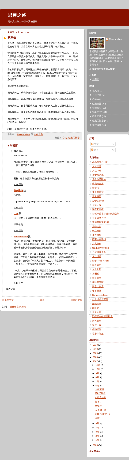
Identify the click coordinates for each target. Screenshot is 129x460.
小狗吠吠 (96, 329)
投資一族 (96, 325)
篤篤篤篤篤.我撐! (100, 222)
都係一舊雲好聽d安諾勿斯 (105, 214)
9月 (98, 373)
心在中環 (96, 95)
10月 (98, 369)
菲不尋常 (96, 291)
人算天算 (96, 166)
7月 (98, 381)
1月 (98, 440)
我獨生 (98, 406)
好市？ (98, 402)
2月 (98, 436)
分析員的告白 (99, 252)
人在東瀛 (99, 389)
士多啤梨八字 (99, 218)
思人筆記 (96, 196)
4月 (98, 427)
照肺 (97, 418)
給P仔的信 (100, 393)
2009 (95, 353)
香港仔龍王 (98, 334)
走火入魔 (96, 312)
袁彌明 (95, 274)
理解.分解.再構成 (100, 261)
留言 (95, 150)
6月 (98, 386)
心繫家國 (96, 103)
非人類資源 (98, 192)
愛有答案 (96, 278)
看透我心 (96, 108)
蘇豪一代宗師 (99, 239)
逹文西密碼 (98, 175)
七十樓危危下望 (100, 299)
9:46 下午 (18, 207)
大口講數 (96, 256)
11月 (98, 365)
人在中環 (96, 171)
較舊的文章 (76, 300)
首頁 (42, 300)
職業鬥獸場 (73, 138)
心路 (64, 138)
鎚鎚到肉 (96, 303)
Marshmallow (21, 236)
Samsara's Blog (100, 295)
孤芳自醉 (96, 235)
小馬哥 (95, 91)
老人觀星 (96, 321)
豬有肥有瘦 (98, 209)
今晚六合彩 (100, 397)
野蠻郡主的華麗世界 (102, 316)
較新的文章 (8, 300)
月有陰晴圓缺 (99, 179)
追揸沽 (95, 188)
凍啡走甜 (96, 226)
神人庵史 (96, 265)
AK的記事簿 (98, 201)
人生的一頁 (100, 410)
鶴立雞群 (96, 231)
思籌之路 (17, 15)
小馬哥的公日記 (100, 162)
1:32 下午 (18, 230)
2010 (95, 349)
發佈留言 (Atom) (18, 307)
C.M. (16, 213)
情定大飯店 (98, 286)
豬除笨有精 (98, 282)
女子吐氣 (96, 269)
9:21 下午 (18, 184)
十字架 (95, 79)
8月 (98, 377)
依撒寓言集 (98, 183)
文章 (95, 144)
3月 (98, 432)
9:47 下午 (18, 283)
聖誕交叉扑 (98, 112)
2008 (95, 357)
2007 (95, 361)
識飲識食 (96, 125)
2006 (95, 445)
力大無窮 (96, 243)
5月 (98, 423)
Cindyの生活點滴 (100, 248)
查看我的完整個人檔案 (103, 69)
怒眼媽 (95, 308)
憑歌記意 (96, 116)
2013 (95, 345)
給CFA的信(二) (102, 414)
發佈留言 (10, 289)
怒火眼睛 (18, 190)
